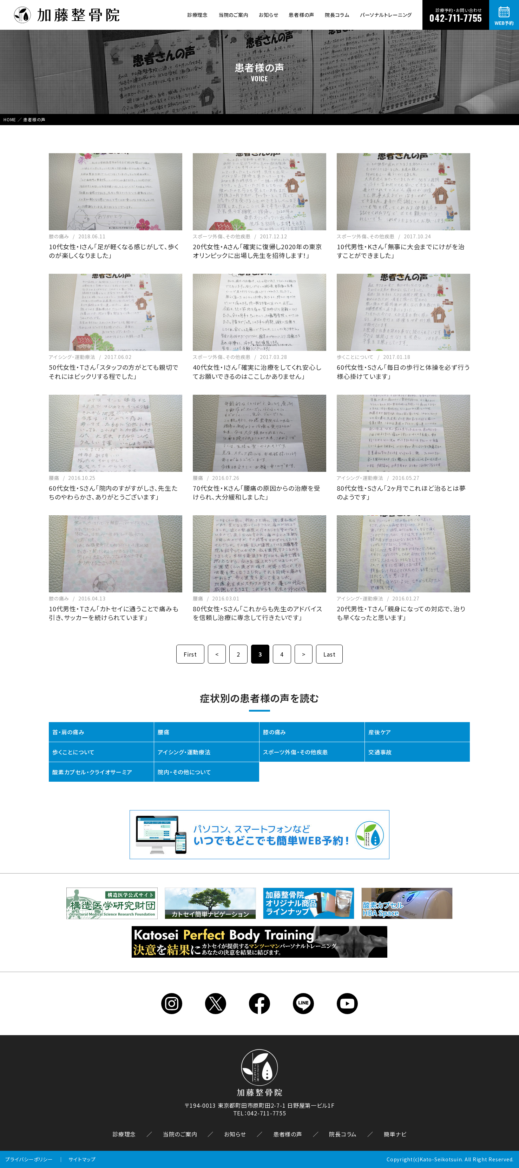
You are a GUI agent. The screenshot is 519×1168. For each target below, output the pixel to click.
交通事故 (380, 752)
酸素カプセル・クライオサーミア (92, 772)
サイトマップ (82, 1159)
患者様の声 (301, 14)
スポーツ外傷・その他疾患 (295, 752)
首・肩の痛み (68, 732)
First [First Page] (190, 654)
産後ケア (379, 732)
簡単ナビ (395, 1134)
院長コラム (337, 14)
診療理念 (197, 14)
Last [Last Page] (329, 654)
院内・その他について (184, 772)
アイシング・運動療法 (184, 752)
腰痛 (164, 732)
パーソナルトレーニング (386, 14)
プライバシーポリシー (29, 1159)
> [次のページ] (304, 654)
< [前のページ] (217, 654)
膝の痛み (274, 732)
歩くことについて (73, 752)
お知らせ (268, 14)
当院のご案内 (233, 14)
